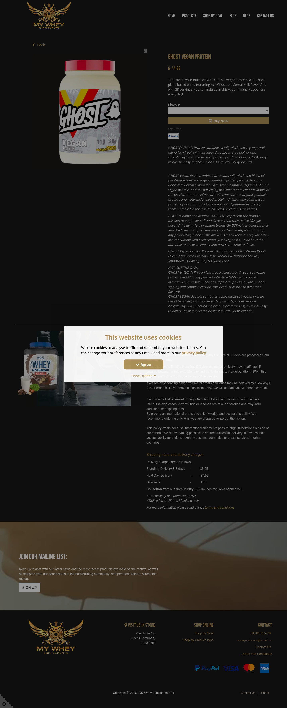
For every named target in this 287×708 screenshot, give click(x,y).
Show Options (143, 376)
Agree (143, 364)
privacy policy (194, 352)
